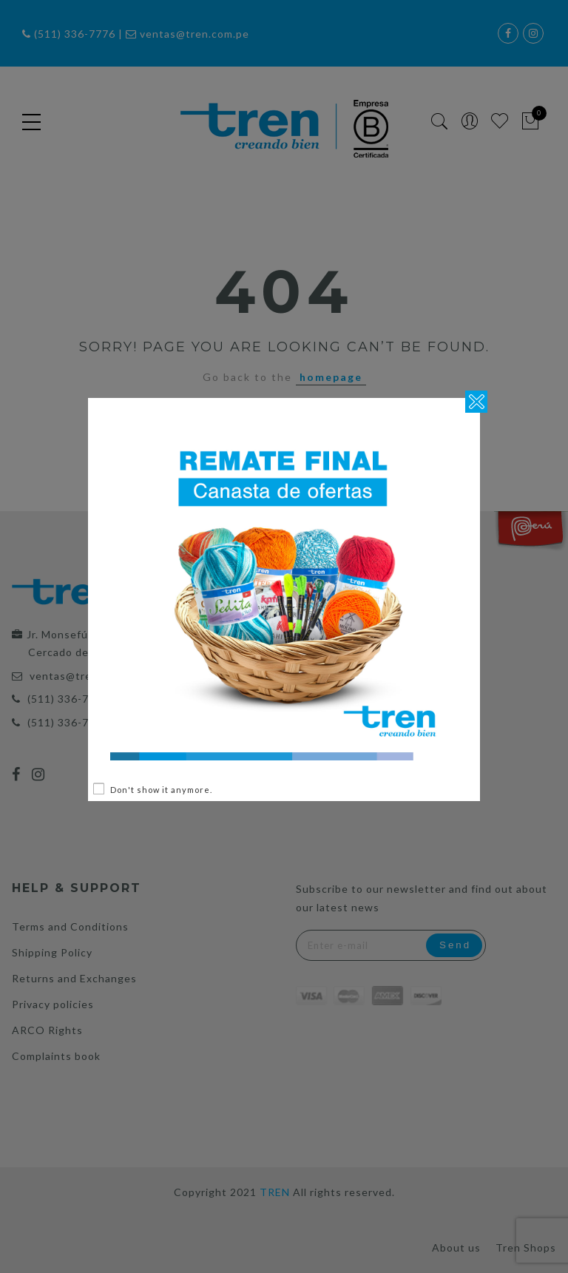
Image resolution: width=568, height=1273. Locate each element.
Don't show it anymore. (161, 789)
